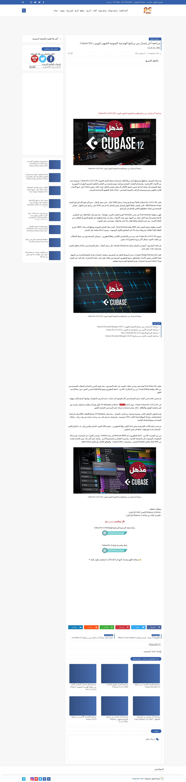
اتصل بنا (149, 2)
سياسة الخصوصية (139, 2)
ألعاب (94, 11)
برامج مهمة (102, 11)
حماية (56, 11)
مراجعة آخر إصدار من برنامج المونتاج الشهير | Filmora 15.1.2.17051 (117, 719)
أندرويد (88, 11)
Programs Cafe (137, 779)
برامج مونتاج (113, 11)
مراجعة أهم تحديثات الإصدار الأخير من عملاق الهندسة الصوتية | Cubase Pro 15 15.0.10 (83, 687)
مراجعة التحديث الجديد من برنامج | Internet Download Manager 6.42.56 (132, 336)
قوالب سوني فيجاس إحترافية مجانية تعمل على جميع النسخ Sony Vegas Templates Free (37, 189)
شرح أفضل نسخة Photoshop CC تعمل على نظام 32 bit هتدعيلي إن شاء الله (36, 254)
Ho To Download (126, 2)
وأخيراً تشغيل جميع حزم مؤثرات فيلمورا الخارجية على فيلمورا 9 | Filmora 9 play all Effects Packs (36, 176)
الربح (77, 11)
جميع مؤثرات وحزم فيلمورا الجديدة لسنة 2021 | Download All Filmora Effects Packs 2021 (37, 228)
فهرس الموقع (158, 2)
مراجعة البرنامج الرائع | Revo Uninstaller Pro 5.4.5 (139, 333)
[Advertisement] (114, 86)
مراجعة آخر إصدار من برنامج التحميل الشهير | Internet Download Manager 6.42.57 (127, 327)
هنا (53, 39)
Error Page (116, 2)
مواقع (82, 11)
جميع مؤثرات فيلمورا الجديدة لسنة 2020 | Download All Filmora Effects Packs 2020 (37, 163)
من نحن (108, 2)
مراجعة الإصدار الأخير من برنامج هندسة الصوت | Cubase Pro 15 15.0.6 (132, 330)
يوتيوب (62, 11)
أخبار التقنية (123, 11)
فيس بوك (69, 11)
